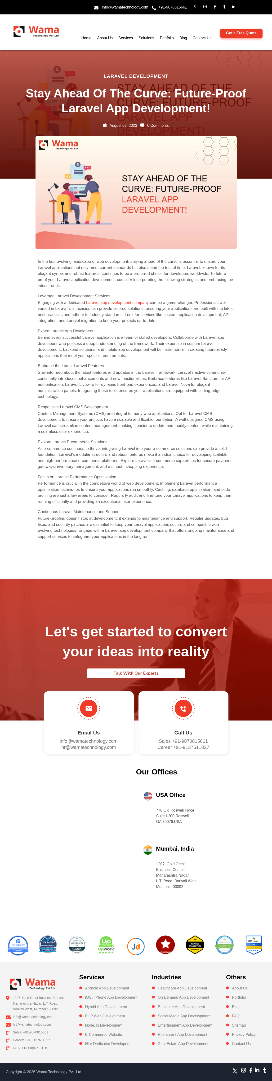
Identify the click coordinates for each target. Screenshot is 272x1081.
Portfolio (167, 38)
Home (86, 38)
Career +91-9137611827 (183, 747)
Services (125, 38)
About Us (105, 38)
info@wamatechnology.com (125, 7)
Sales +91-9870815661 (183, 741)
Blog (183, 38)
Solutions (146, 38)
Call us (183, 733)
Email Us (88, 733)
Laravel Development (136, 76)
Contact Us (202, 38)
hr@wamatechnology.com (88, 747)
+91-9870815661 (172, 7)
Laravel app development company (117, 302)
